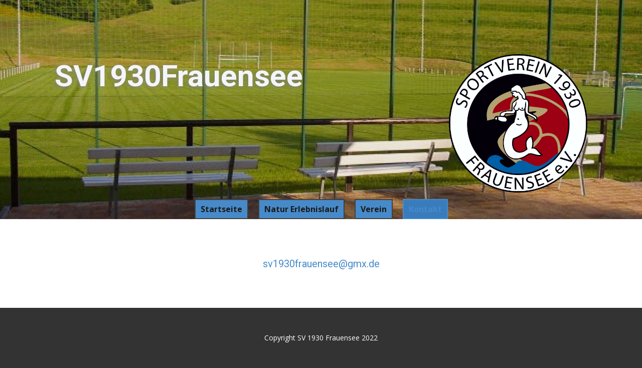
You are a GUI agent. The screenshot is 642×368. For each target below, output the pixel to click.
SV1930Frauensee (179, 76)
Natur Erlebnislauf (301, 209)
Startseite (221, 209)
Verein (374, 209)
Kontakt (425, 209)
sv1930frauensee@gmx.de (321, 264)
